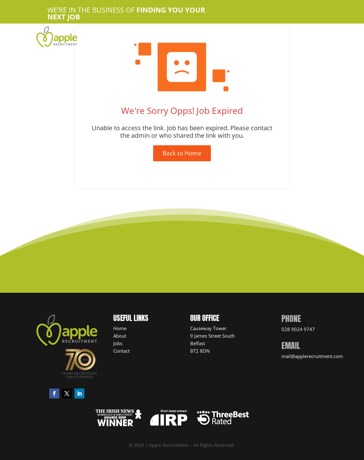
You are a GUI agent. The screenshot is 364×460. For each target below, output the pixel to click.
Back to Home (182, 153)
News (210, 38)
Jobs (117, 343)
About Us (159, 29)
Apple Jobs (189, 29)
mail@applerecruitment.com (312, 356)
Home (135, 29)
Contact (121, 351)
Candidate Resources (172, 38)
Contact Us (222, 29)
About (119, 336)
